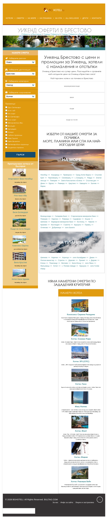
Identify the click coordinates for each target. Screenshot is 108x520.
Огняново (44, 228)
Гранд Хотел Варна (83, 175)
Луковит (82, 260)
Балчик (94, 183)
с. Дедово (93, 260)
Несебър (43, 175)
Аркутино (72, 183)
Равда (89, 178)
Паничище (53, 263)
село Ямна (89, 263)
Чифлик (91, 222)
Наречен (54, 219)
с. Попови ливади (69, 266)
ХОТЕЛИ (9, 18)
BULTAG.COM (51, 499)
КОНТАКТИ (96, 18)
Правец (88, 225)
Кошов (87, 219)
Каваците (83, 183)
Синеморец (66, 178)
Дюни (42, 183)
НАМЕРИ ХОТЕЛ (71, 292)
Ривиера (61, 183)
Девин (92, 258)
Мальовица (44, 266)
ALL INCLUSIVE (72, 18)
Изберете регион (17, 58)
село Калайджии (79, 258)
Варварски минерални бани (62, 222)
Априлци (65, 258)
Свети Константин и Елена (71, 181)
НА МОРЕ (32, 18)
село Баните (70, 228)
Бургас (51, 183)
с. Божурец (79, 178)
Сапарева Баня (61, 216)
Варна (42, 186)
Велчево (64, 263)
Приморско (67, 175)
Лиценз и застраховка (84, 502)
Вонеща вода (45, 216)
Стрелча (67, 225)
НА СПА (58, 18)
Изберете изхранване (20, 92)
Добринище (56, 228)
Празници (10, 103)
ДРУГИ (85, 18)
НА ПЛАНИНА (46, 18)
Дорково (71, 260)
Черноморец (53, 178)
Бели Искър (76, 263)
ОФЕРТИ (20, 18)
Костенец (80, 222)
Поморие (53, 181)
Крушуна (77, 225)
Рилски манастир (47, 260)
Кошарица (55, 175)
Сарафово (77, 219)
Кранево (43, 225)
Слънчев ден (91, 181)
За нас (55, 502)
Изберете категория (18, 81)
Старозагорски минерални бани (83, 216)
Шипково (43, 222)
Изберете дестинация (19, 69)
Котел (55, 266)
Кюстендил (55, 225)
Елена (42, 263)
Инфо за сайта (66, 502)
